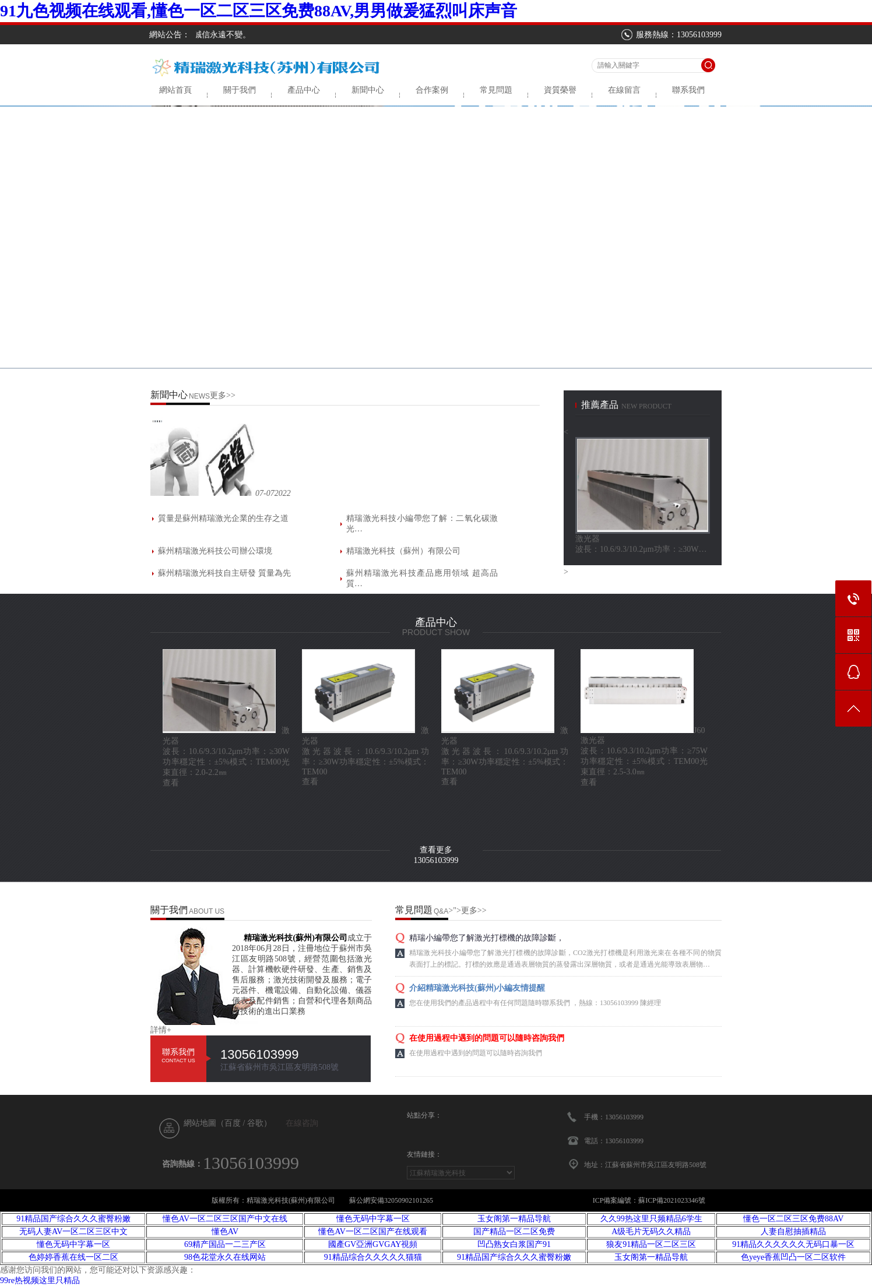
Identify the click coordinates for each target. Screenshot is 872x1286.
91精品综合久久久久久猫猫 (373, 1257)
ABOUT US (206, 911)
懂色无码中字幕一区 (373, 1218)
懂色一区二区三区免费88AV (793, 1218)
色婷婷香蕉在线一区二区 (73, 1257)
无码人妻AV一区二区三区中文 (73, 1231)
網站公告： (169, 34)
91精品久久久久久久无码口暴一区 (793, 1244)
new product (646, 406)
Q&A (441, 911)
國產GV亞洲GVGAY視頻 (373, 1244)
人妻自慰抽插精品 (793, 1231)
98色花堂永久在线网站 (225, 1257)
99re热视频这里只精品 (40, 1280)
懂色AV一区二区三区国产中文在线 (225, 1218)
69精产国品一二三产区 (225, 1244)
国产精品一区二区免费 (514, 1231)
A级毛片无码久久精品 (651, 1231)
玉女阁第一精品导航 (514, 1218)
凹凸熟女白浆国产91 (514, 1244)
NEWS (199, 396)
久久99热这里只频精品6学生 (651, 1218)
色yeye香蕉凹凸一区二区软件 (793, 1257)
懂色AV (225, 1231)
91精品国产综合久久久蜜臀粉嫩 (73, 1218)
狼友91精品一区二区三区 (651, 1244)
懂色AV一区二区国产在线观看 (372, 1231)
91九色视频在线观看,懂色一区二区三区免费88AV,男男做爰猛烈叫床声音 (258, 11)
